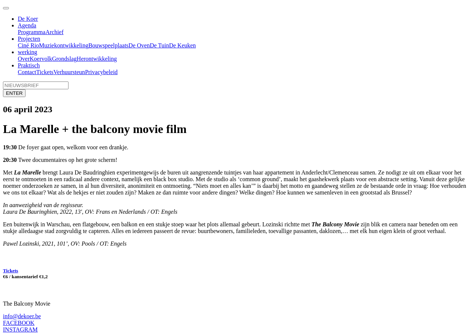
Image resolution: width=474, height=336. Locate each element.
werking (27, 52)
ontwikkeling (72, 45)
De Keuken (182, 45)
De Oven (139, 45)
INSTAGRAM (20, 329)
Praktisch (29, 65)
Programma (32, 32)
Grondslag (64, 59)
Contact (27, 72)
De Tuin (159, 45)
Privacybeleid (101, 72)
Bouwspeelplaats (108, 45)
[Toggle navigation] (6, 8)
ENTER (14, 93)
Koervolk (41, 59)
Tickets (45, 72)
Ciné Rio (28, 45)
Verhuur (63, 72)
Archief (55, 32)
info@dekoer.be (22, 316)
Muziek (48, 45)
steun (79, 72)
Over (24, 59)
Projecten (29, 39)
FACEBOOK (18, 323)
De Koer (28, 19)
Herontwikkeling (97, 59)
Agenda (27, 25)
